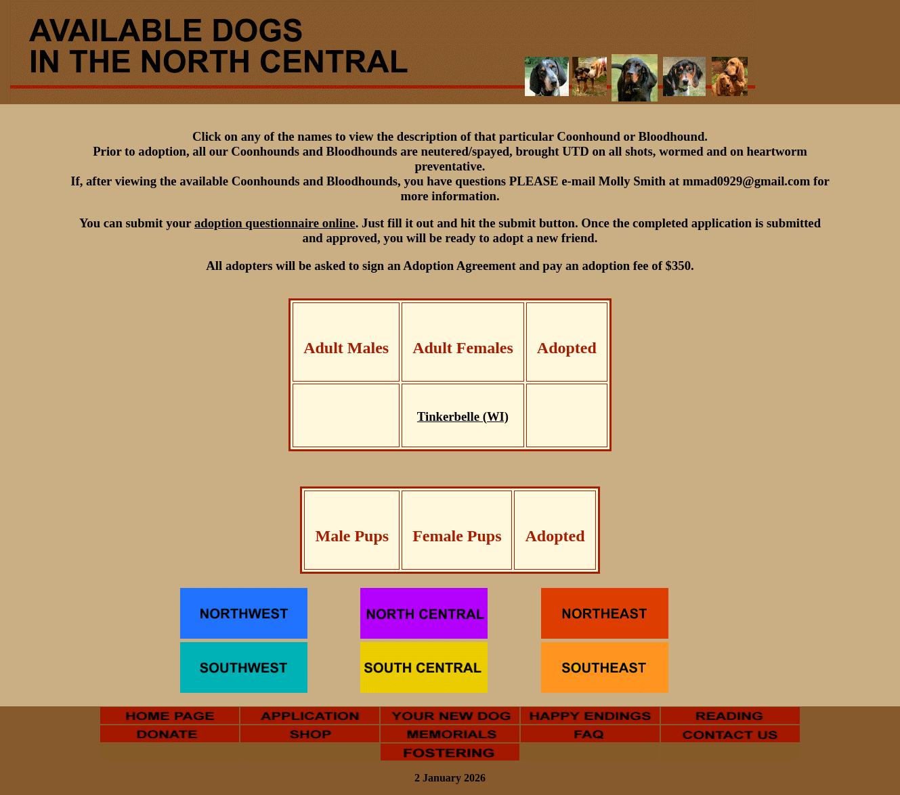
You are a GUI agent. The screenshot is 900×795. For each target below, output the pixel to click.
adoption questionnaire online (275, 223)
